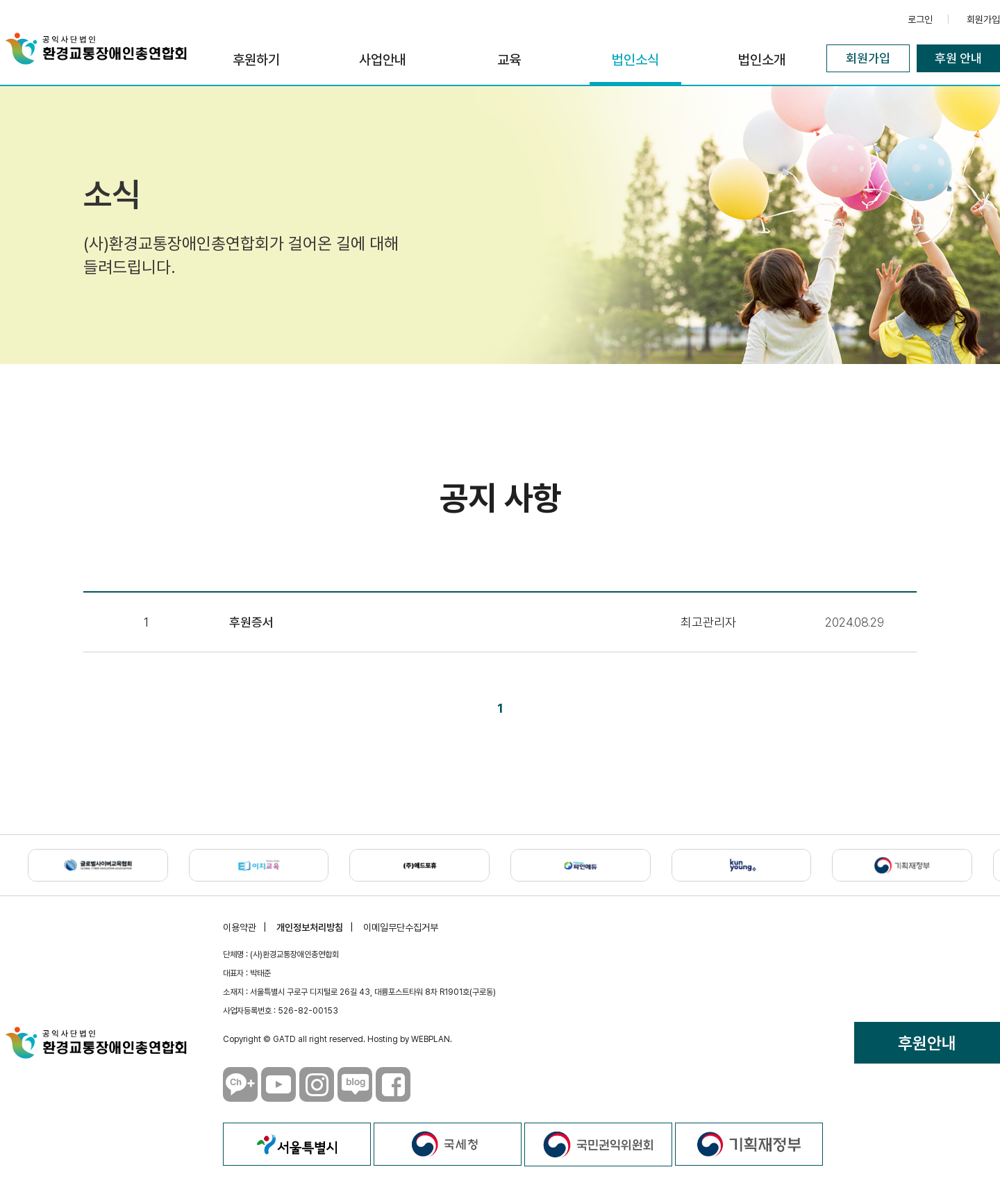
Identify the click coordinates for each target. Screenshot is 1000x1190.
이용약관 (239, 927)
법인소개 (761, 59)
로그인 (920, 19)
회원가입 (983, 19)
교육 (509, 59)
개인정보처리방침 (309, 927)
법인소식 (635, 59)
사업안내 (382, 59)
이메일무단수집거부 (400, 927)
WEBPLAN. (431, 1039)
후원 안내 (958, 58)
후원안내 (927, 1043)
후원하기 (256, 59)
